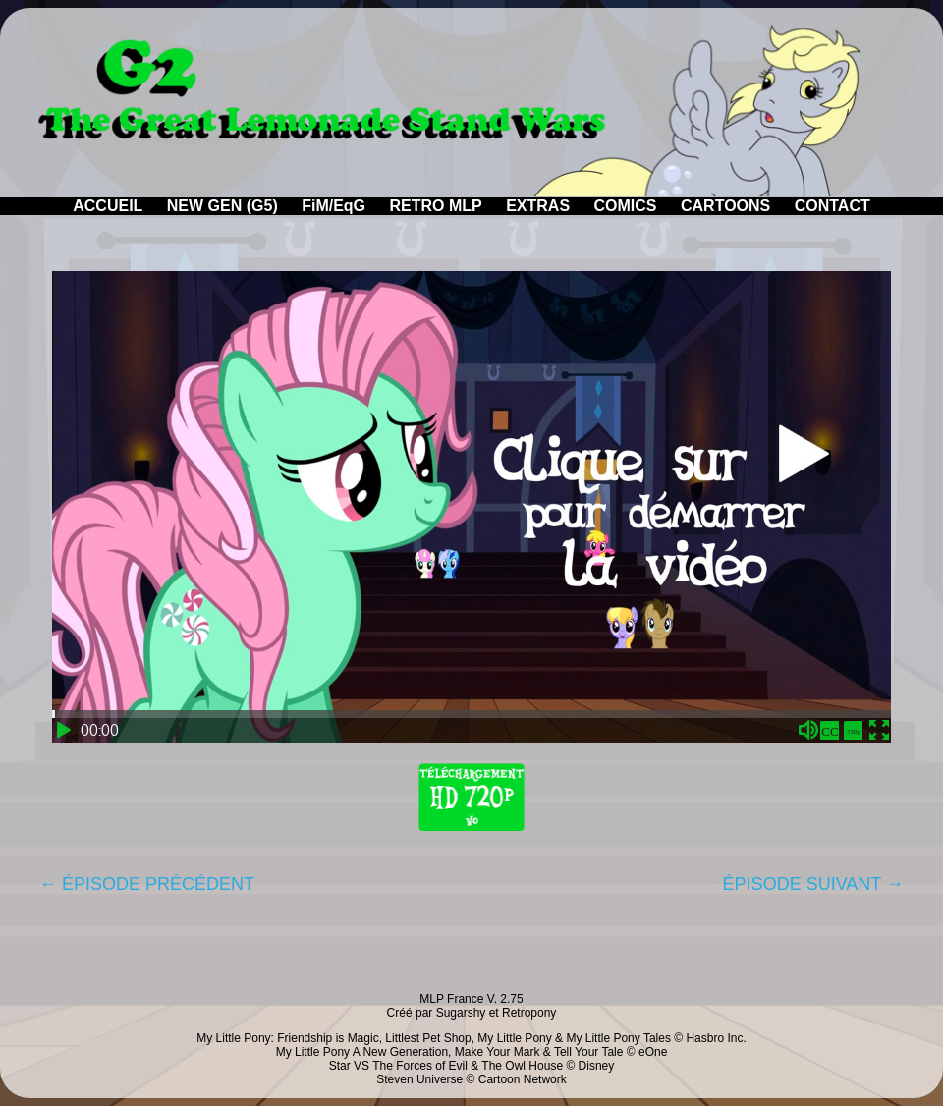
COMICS (625, 205)
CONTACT (832, 205)
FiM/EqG (333, 205)
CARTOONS (725, 205)
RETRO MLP (436, 205)
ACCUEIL (107, 205)
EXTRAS (538, 205)
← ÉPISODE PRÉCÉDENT (146, 884)
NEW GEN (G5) (222, 205)
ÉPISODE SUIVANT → (813, 884)
